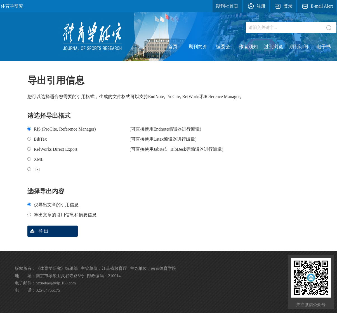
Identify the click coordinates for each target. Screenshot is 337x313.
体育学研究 (12, 6)
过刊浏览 (273, 46)
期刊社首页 (227, 6)
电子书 (324, 46)
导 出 (37, 231)
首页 (173, 46)
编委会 (223, 46)
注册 (260, 6)
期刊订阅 (298, 46)
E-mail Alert (322, 6)
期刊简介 (198, 46)
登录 (288, 6)
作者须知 (248, 46)
